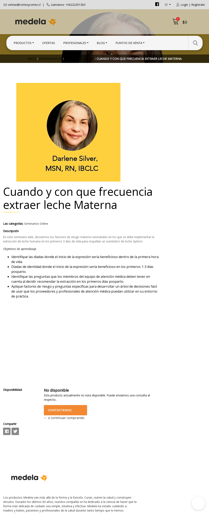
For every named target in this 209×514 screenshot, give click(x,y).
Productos (23, 42)
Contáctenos (150, 344)
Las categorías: (118, 139)
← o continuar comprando (154, 352)
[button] (198, 503)
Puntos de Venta (129, 42)
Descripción (115, 147)
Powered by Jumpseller (140, 510)
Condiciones (117, 414)
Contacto (115, 409)
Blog (101, 42)
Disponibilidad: (117, 324)
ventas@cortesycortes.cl (24, 5)
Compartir (114, 358)
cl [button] (166, 5)
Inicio (31, 71)
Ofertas (48, 42)
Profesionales (74, 42)
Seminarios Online (79, 71)
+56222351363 (66, 425)
